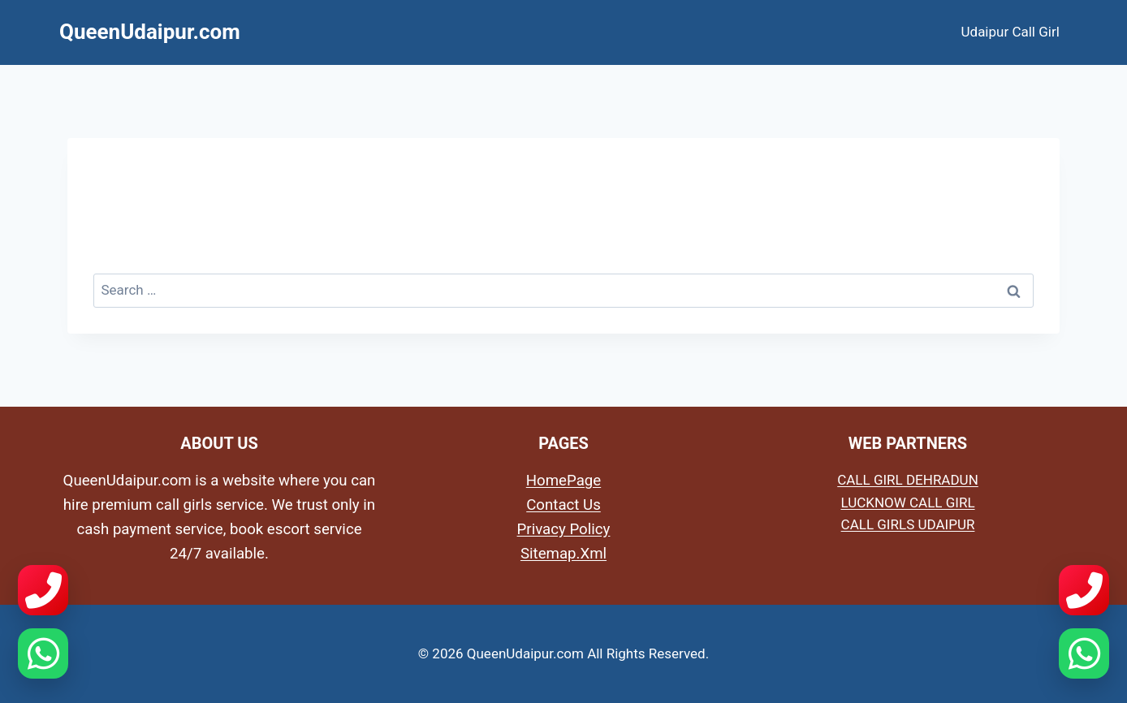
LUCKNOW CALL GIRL (907, 502)
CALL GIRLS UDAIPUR (908, 524)
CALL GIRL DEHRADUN (907, 480)
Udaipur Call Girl (1010, 32)
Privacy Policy (564, 529)
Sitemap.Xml (563, 554)
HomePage (563, 481)
